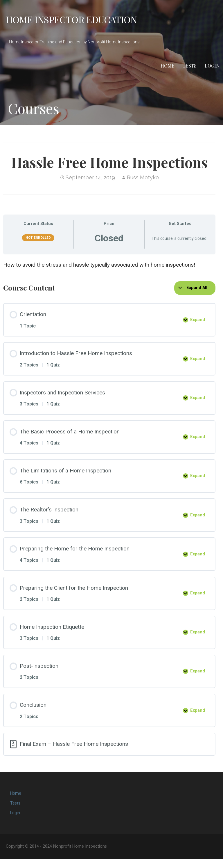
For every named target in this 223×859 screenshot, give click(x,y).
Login (212, 66)
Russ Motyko (143, 177)
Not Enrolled (38, 238)
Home (168, 66)
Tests (190, 66)
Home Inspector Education (71, 19)
